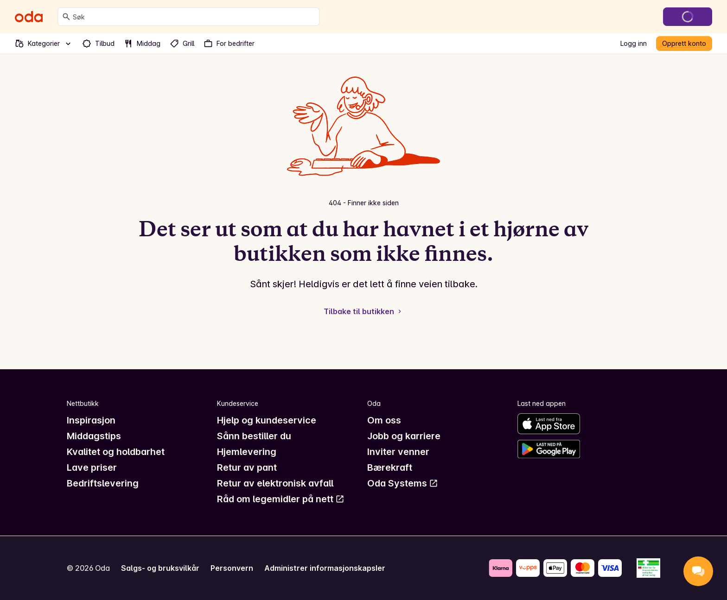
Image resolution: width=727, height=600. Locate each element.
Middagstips (94, 436)
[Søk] (66, 16)
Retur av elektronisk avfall (275, 483)
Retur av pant (247, 467)
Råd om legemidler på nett (280, 499)
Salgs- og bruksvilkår (160, 568)
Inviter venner (398, 451)
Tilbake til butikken (363, 311)
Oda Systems (402, 483)
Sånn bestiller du (254, 436)
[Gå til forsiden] (29, 16)
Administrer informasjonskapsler (324, 568)
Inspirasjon (91, 420)
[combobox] (194, 16)
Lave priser (92, 467)
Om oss (384, 420)
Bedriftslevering (103, 483)
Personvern (231, 568)
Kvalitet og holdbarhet (116, 451)
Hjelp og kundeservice (266, 420)
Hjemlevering (246, 451)
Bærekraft (389, 467)
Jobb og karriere (403, 436)
